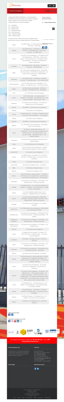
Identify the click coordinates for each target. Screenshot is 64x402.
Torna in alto (40, 397)
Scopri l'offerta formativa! (52, 22)
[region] (49, 33)
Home (14, 397)
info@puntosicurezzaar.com (44, 358)
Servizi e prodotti (29, 397)
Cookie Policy (35, 390)
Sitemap (35, 397)
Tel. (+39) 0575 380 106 (39, 354)
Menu (51, 5)
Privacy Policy (29, 390)
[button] (53, 29)
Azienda (18, 397)
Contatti (23, 397)
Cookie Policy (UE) (47, 397)
